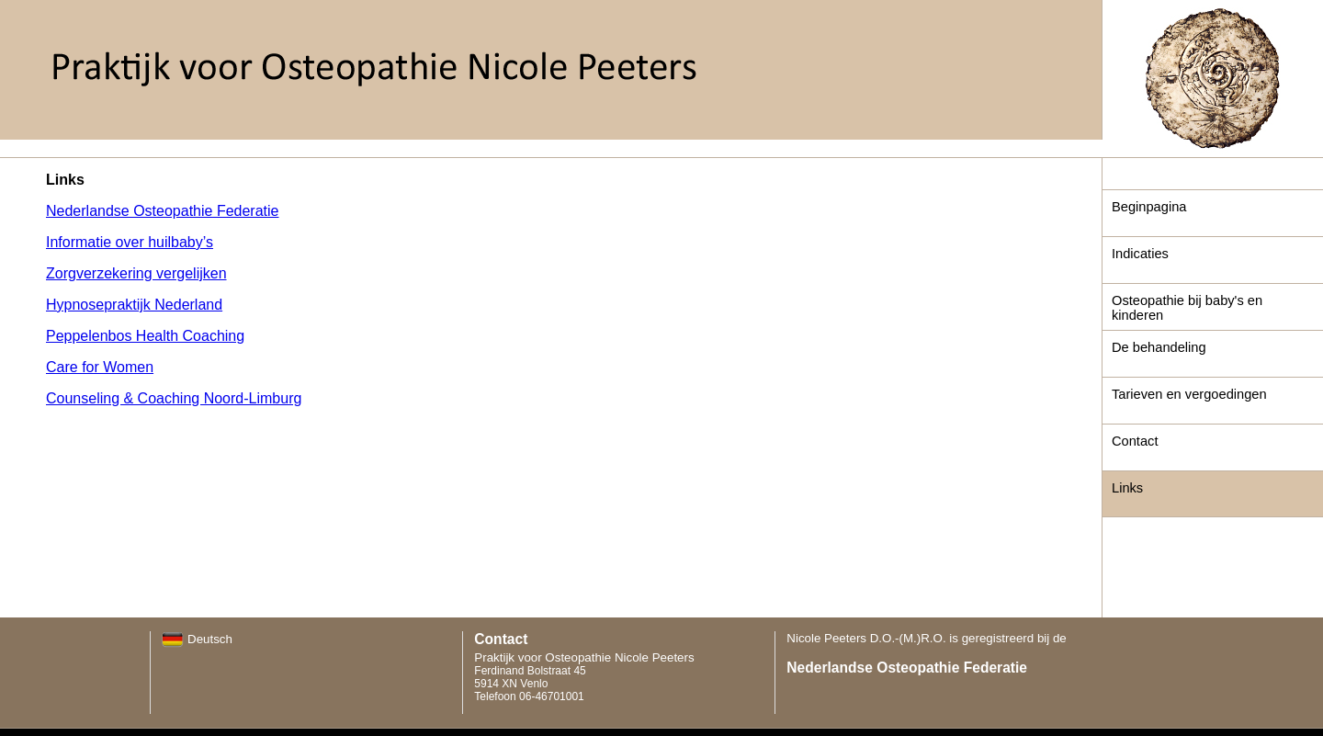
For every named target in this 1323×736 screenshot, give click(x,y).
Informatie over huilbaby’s (129, 242)
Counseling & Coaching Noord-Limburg (173, 398)
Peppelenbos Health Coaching (145, 336)
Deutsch (197, 639)
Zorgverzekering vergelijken (136, 273)
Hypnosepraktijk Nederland (134, 304)
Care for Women (99, 367)
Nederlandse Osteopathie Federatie (162, 211)
